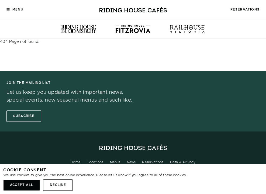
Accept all (21, 184)
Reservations (245, 9)
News (131, 162)
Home (76, 162)
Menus (115, 162)
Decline (58, 184)
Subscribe (23, 115)
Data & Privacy (182, 162)
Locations (95, 162)
